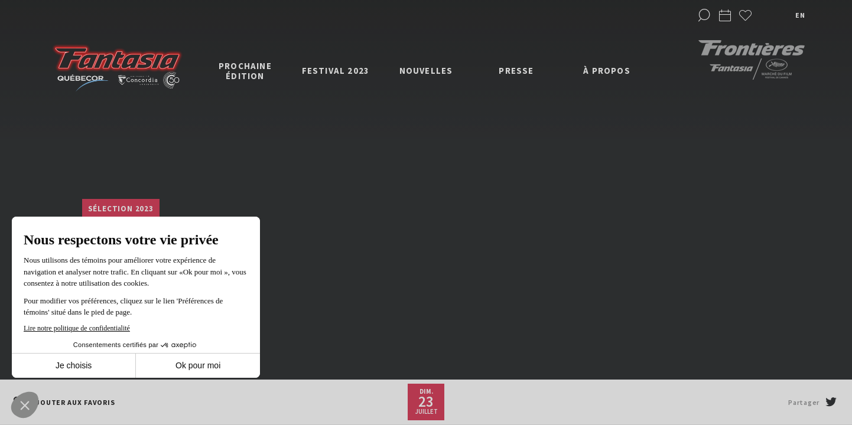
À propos (606, 70)
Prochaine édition (245, 70)
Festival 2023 (336, 70)
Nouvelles (426, 70)
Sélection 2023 (121, 209)
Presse (516, 70)
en (800, 15)
